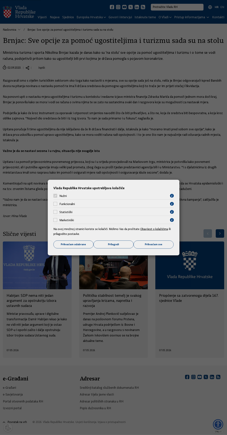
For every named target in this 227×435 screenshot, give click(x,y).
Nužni (63, 195)
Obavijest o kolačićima (154, 229)
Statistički (65, 212)
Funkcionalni (67, 204)
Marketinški (66, 220)
